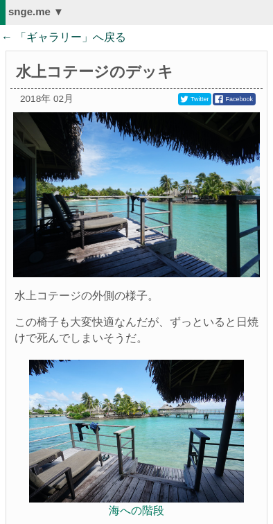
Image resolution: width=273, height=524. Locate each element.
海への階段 (136, 510)
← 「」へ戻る (63, 37)
